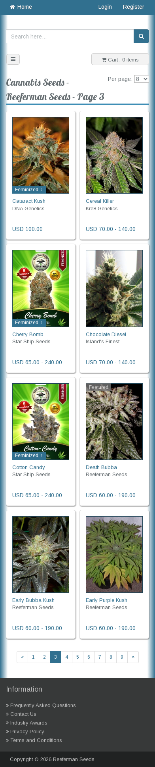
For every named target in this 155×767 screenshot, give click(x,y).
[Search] (141, 36)
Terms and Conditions (36, 740)
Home (20, 7)
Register (133, 7)
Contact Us (23, 714)
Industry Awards (28, 723)
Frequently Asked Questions (43, 705)
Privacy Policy (27, 731)
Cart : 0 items (120, 60)
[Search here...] (70, 36)
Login (105, 7)
